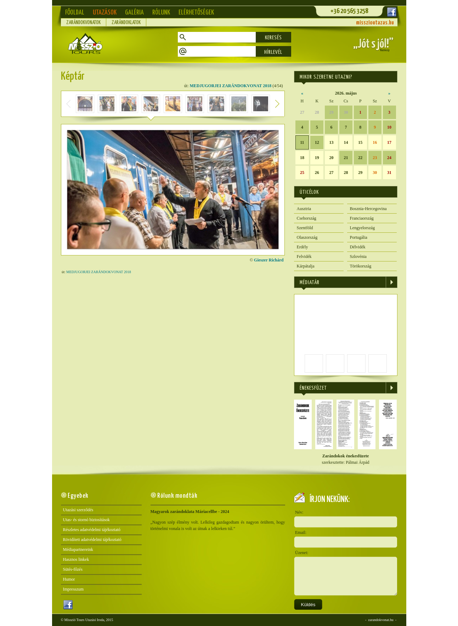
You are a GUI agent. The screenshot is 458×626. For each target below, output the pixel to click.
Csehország (306, 218)
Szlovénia (358, 256)
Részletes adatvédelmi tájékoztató (92, 529)
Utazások (105, 12)
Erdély (302, 246)
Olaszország (307, 237)
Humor (69, 579)
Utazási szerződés (78, 509)
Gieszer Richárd (268, 260)
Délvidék (358, 246)
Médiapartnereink (78, 549)
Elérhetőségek (196, 12)
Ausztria (304, 208)
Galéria (134, 12)
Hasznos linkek (76, 559)
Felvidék (304, 256)
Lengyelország (362, 227)
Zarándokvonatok (83, 22)
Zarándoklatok (126, 22)
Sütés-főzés (73, 569)
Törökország (361, 266)
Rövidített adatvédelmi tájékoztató (92, 539)
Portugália (358, 237)
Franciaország (362, 218)
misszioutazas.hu (375, 23)
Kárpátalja (306, 266)
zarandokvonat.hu (380, 620)
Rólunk (161, 12)
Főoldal (74, 12)
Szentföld (305, 227)
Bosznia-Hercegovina (368, 208)
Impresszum (73, 589)
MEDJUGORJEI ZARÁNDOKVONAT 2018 (231, 85)
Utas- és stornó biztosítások (86, 519)
